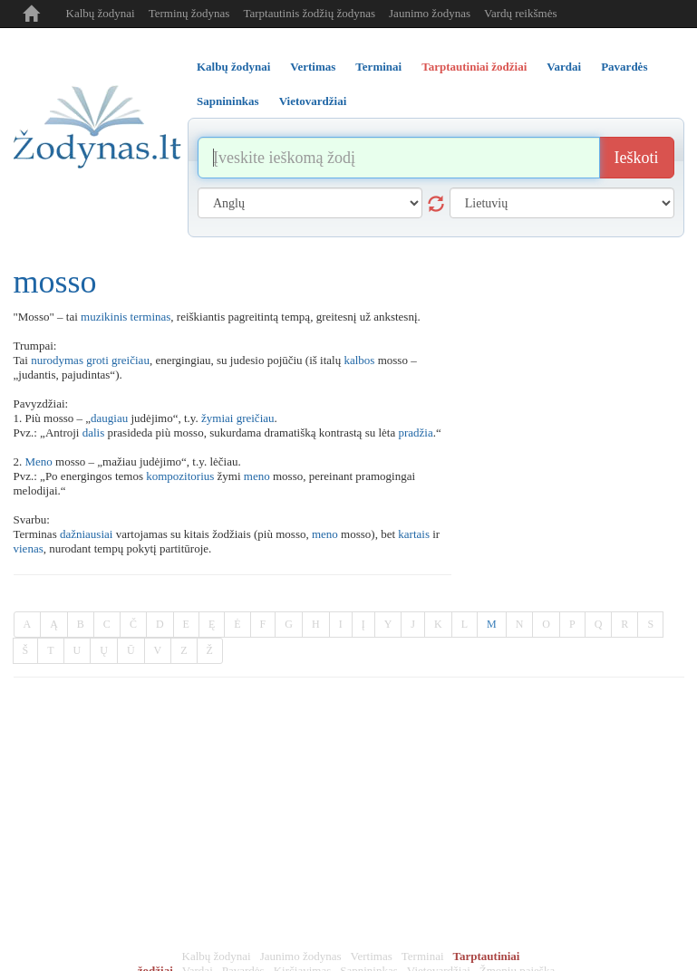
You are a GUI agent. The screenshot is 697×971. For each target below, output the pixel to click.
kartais (414, 534)
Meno (39, 461)
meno (257, 476)
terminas (151, 316)
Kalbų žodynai (100, 13)
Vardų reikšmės (520, 13)
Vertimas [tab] (312, 66)
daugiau (109, 418)
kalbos (359, 360)
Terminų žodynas (189, 13)
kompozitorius (180, 476)
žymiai (217, 418)
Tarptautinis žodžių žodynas (309, 13)
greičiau (130, 360)
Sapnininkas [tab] (228, 101)
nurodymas (57, 360)
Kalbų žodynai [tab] (233, 66)
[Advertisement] (349, 813)
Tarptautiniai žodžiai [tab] (474, 66)
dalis (93, 432)
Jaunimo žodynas (429, 13)
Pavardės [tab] (624, 66)
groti (97, 360)
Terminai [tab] (378, 66)
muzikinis (104, 316)
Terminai (423, 956)
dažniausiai (86, 534)
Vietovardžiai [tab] (313, 101)
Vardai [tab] (564, 66)
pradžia (415, 432)
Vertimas (371, 956)
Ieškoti (637, 158)
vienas (29, 548)
